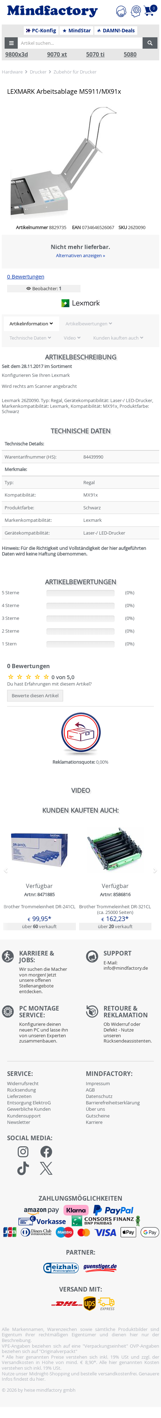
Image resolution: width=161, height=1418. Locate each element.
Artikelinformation (29, 323)
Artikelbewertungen (86, 323)
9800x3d (16, 54)
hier (40, 1379)
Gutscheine (98, 1116)
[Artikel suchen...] (80, 43)
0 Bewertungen (25, 276)
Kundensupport (24, 1116)
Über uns (95, 1109)
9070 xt (57, 54)
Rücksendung (21, 1090)
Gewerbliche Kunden (29, 1109)
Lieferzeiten (19, 1096)
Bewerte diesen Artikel (35, 695)
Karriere (94, 1122)
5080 (130, 54)
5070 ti (95, 54)
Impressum (98, 1083)
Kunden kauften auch (116, 338)
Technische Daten (28, 338)
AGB (90, 1090)
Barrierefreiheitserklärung (113, 1102)
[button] (11, 43)
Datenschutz (99, 1096)
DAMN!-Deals (115, 30)
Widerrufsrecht (23, 1083)
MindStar (76, 30)
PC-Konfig (41, 30)
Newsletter (18, 1122)
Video (70, 338)
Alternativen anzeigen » (80, 255)
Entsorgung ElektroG (29, 1102)
